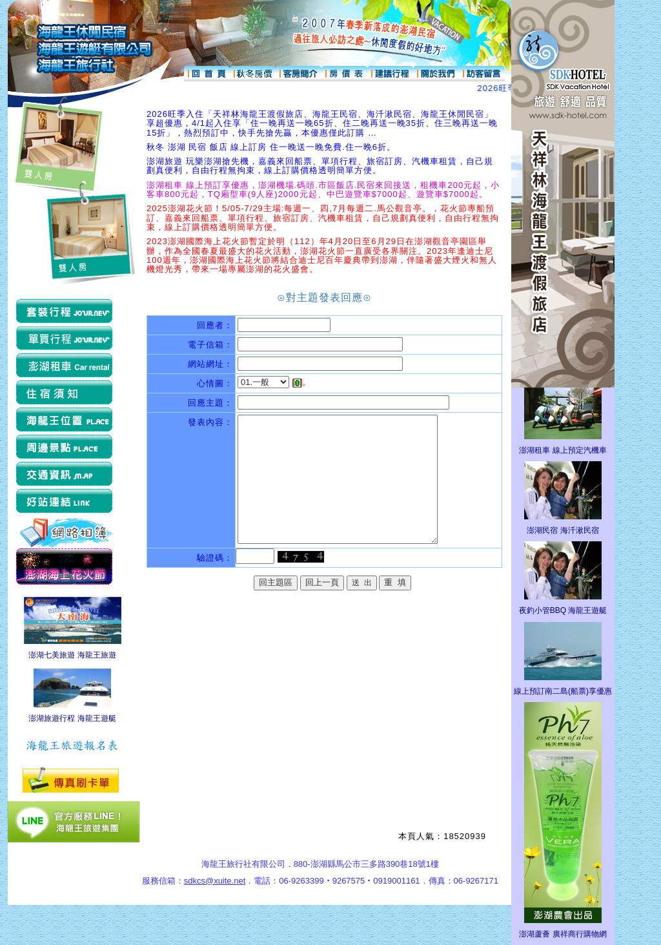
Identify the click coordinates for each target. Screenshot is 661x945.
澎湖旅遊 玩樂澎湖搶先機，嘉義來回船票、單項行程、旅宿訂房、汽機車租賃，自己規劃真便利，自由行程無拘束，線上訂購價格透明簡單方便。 (320, 165)
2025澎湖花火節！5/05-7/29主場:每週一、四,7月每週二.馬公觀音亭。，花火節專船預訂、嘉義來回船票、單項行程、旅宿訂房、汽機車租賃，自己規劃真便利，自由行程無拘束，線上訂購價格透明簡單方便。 (323, 217)
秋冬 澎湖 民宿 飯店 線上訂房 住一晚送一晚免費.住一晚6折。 (271, 147)
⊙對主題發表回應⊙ (324, 297)
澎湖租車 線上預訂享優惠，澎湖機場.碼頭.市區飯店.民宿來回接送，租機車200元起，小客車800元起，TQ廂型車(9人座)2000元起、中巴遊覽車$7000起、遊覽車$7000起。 (323, 189)
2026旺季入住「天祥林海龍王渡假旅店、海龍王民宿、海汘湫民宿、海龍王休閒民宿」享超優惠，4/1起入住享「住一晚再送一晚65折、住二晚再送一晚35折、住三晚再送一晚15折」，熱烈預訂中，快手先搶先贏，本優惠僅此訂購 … (322, 123)
